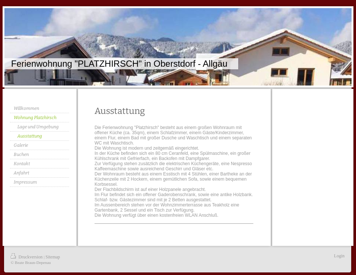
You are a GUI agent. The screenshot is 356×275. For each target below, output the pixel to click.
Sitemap (52, 257)
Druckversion (27, 257)
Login (339, 255)
